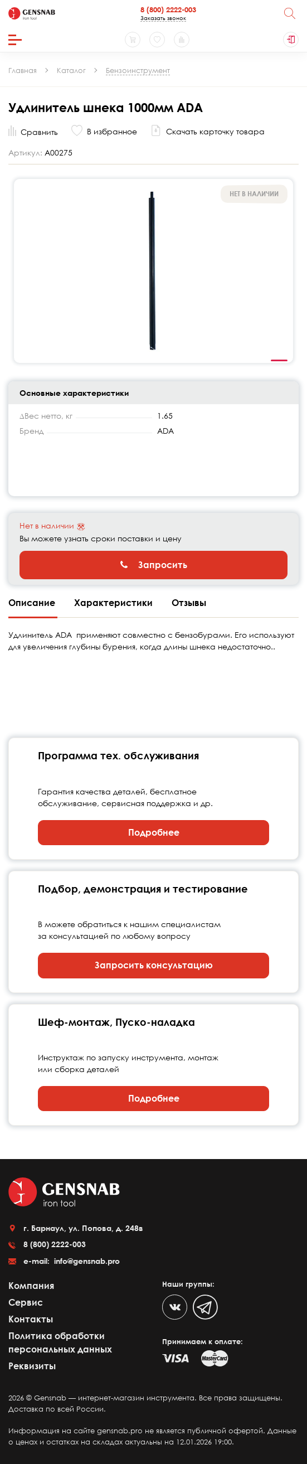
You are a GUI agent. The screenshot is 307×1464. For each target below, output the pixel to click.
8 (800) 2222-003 (168, 9)
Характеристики (114, 602)
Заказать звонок (163, 17)
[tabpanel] (153, 270)
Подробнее (153, 832)
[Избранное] (157, 39)
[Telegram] (205, 1307)
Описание (32, 602)
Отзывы (189, 602)
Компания (31, 1285)
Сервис (25, 1302)
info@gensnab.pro (86, 1261)
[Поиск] (290, 13)
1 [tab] (279, 360)
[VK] (174, 1307)
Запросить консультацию (154, 965)
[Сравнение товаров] (181, 39)
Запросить (153, 564)
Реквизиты (32, 1365)
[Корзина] (132, 39)
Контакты (30, 1319)
